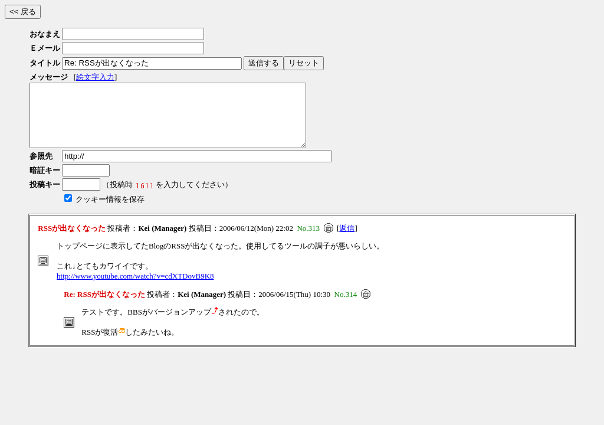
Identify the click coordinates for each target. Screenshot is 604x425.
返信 (346, 240)
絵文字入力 (95, 77)
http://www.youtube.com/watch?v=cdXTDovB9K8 (135, 288)
